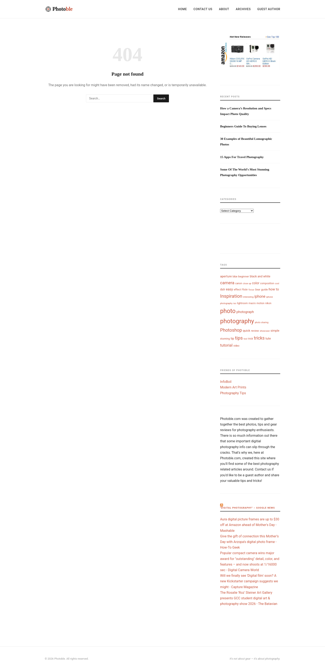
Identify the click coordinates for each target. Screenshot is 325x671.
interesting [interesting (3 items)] (248, 297)
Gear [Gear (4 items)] (257, 289)
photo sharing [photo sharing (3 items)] (261, 322)
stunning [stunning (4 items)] (225, 338)
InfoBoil (226, 382)
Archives (243, 9)
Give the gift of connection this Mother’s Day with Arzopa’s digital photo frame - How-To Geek (249, 541)
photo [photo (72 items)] (228, 310)
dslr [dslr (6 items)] (222, 289)
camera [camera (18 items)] (227, 282)
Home (182, 9)
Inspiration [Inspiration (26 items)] (231, 296)
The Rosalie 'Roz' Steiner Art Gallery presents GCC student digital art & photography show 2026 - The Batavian (248, 598)
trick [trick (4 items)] (250, 338)
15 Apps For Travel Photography (242, 157)
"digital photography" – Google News (247, 508)
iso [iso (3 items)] (234, 303)
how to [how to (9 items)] (274, 289)
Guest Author (268, 9)
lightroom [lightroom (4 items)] (242, 303)
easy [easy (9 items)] (229, 289)
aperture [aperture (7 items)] (226, 276)
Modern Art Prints (233, 387)
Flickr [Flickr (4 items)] (245, 289)
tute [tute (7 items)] (268, 338)
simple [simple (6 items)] (274, 330)
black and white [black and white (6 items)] (260, 276)
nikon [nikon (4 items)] (268, 303)
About (224, 9)
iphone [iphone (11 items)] (259, 296)
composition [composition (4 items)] (267, 283)
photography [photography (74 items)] (237, 321)
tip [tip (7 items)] (232, 338)
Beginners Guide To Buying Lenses (243, 126)
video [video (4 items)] (236, 345)
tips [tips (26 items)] (239, 338)
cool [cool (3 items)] (277, 283)
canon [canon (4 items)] (238, 283)
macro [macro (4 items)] (252, 303)
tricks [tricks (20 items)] (259, 338)
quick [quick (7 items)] (246, 330)
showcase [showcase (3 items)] (265, 331)
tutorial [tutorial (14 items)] (226, 345)
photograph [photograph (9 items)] (245, 312)
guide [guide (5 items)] (264, 289)
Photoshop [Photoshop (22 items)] (231, 330)
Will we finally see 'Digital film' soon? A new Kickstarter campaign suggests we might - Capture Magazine (249, 581)
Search (161, 98)
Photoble (59, 658)
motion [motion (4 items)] (260, 303)
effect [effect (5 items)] (237, 289)
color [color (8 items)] (255, 283)
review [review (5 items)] (255, 330)
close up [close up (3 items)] (247, 283)
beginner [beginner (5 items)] (243, 276)
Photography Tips (233, 393)
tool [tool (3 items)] (245, 338)
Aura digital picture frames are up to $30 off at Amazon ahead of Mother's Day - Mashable (249, 524)
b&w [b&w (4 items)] (235, 276)
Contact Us (203, 9)
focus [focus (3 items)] (251, 289)
